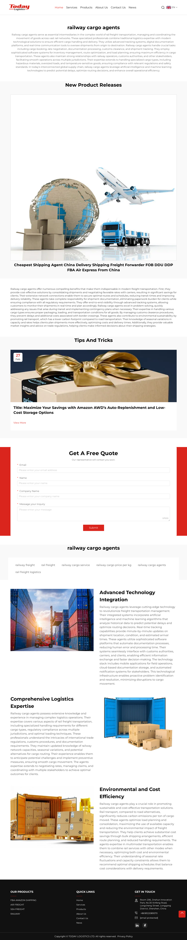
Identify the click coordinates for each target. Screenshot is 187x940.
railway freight (25, 565)
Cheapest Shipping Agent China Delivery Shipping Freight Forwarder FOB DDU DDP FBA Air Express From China (93, 267)
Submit (93, 527)
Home (59, 7)
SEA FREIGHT (17, 909)
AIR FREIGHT (17, 904)
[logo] (19, 7)
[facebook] (145, 925)
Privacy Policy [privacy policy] (125, 936)
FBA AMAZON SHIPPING (23, 900)
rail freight (48, 565)
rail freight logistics (28, 572)
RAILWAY (15, 913)
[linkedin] (137, 925)
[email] (149, 918)
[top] (182, 914)
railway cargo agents (152, 565)
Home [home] (79, 900)
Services (71, 7)
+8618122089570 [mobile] (146, 913)
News (132, 7)
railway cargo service (76, 565)
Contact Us (118, 7)
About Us (101, 7)
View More (19, 422)
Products (86, 7)
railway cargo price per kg (113, 565)
